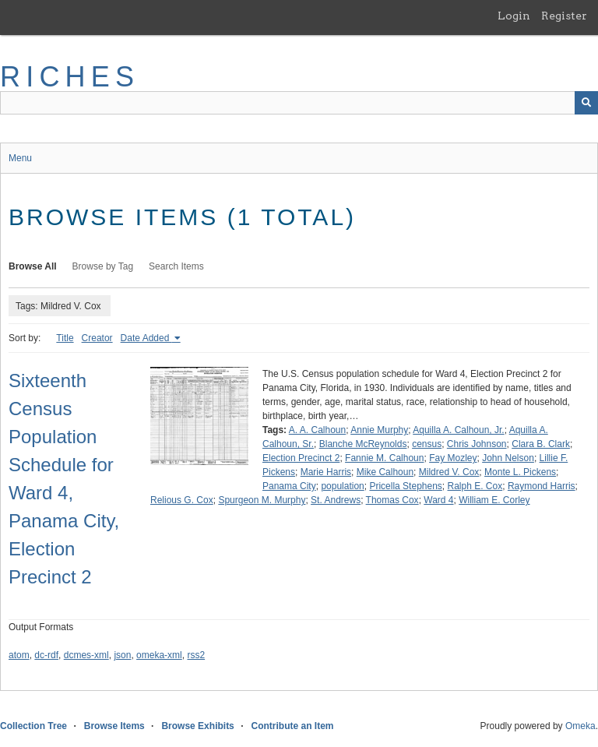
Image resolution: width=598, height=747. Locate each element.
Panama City (289, 486)
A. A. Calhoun (317, 430)
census (426, 444)
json (122, 655)
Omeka (580, 726)
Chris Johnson (477, 444)
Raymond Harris (541, 486)
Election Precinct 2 (300, 458)
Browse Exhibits (197, 726)
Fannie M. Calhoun (384, 458)
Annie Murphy (379, 430)
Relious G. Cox (181, 500)
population (342, 486)
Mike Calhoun (385, 472)
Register (564, 15)
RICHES (69, 77)
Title (64, 338)
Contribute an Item (292, 726)
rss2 (196, 655)
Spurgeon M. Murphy (261, 500)
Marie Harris (326, 472)
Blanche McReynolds (363, 444)
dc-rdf (46, 655)
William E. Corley (494, 500)
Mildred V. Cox (449, 472)
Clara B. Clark (541, 444)
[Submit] (586, 103)
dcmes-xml (86, 655)
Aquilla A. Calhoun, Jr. (458, 430)
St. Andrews (336, 500)
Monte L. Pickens (520, 472)
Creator (97, 338)
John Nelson (508, 458)
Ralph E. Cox (475, 486)
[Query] (299, 103)
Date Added (146, 338)
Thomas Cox (392, 500)
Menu (20, 158)
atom (19, 655)
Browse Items (114, 726)
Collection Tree (33, 726)
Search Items (176, 266)
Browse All (33, 266)
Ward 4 (438, 500)
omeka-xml (159, 655)
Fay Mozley (453, 458)
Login (514, 15)
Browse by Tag (103, 266)
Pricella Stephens (405, 486)
